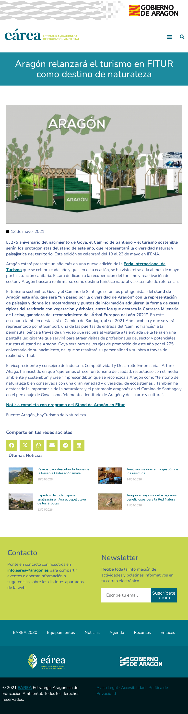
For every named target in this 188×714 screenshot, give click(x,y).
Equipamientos (61, 632)
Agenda (116, 632)
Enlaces (168, 632)
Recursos (142, 632)
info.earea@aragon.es (28, 570)
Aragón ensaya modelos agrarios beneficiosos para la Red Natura (152, 497)
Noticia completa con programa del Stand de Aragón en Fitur (65, 405)
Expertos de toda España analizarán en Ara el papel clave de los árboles (61, 499)
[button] (169, 36)
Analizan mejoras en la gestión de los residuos (152, 471)
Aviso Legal (107, 687)
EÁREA (25, 687)
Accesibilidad (133, 687)
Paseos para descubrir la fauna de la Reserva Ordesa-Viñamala (63, 471)
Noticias (92, 632)
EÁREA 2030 (25, 632)
